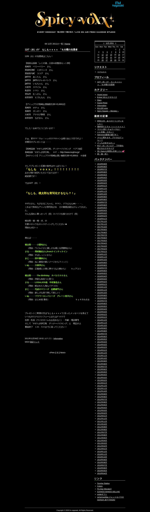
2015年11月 (102, 290)
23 (119, 58)
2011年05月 (102, 438)
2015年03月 (102, 312)
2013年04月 (102, 375)
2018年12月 (102, 189)
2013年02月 (102, 380)
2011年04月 (102, 440)
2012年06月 (102, 402)
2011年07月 (102, 432)
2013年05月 (102, 372)
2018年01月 (102, 219)
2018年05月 (102, 208)
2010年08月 (102, 462)
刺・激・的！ (102, 154)
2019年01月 (102, 186)
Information (58, 338)
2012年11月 (102, 388)
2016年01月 (102, 284)
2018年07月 (102, 202)
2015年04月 (102, 309)
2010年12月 (102, 451)
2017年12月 (102, 221)
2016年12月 (102, 254)
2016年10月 (102, 260)
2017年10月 (102, 227)
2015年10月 (102, 293)
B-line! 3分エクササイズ (107, 97)
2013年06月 (102, 369)
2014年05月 (102, 339)
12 (102, 55)
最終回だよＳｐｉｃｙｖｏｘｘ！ (111, 126)
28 (111, 60)
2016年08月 (102, 265)
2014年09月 (102, 328)
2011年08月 (102, 429)
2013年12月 (102, 353)
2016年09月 (102, 262)
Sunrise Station (103, 483)
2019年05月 (102, 175)
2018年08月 (102, 199)
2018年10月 (102, 194)
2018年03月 (102, 213)
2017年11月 (102, 224)
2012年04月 (102, 408)
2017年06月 (102, 238)
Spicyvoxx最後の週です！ (108, 135)
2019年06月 (102, 172)
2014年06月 (102, 336)
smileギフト (102, 494)
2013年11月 (102, 356)
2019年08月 (102, 167)
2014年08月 (102, 331)
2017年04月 (102, 243)
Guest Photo (102, 103)
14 (111, 55)
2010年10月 (102, 457)
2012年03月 (102, 410)
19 (102, 58)
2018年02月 (102, 216)
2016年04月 (102, 276)
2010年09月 (102, 460)
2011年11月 (102, 421)
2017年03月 (102, 246)
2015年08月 (102, 298)
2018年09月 (102, 197)
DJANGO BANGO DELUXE (108, 492)
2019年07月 (102, 169)
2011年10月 (102, 424)
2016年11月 (102, 257)
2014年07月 (102, 334)
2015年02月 (102, 314)
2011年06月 (102, 435)
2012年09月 (102, 394)
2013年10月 (102, 358)
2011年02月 (102, 446)
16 (119, 55)
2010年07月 (102, 465)
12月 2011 (110, 43)
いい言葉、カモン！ (105, 132)
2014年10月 (102, 325)
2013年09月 (102, 361)
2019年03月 (102, 180)
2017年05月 (102, 241)
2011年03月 (102, 443)
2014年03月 (102, 345)
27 (107, 60)
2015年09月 (102, 295)
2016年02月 (102, 282)
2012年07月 (102, 399)
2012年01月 (102, 416)
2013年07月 (102, 367)
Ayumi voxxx (102, 94)
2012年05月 (102, 405)
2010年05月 (102, 471)
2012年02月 (102, 413)
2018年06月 (102, 205)
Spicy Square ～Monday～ (108, 111)
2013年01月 (102, 383)
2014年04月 (102, 342)
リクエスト (102, 72)
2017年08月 (102, 232)
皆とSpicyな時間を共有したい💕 (110, 151)
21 (111, 58)
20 (107, 58)
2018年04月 (102, 210)
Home (67, 44)
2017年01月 (102, 252)
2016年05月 (102, 273)
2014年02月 (102, 347)
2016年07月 (102, 268)
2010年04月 (102, 473)
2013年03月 (102, 378)
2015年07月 (102, 301)
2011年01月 (102, 449)
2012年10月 (102, 391)
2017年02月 (102, 249)
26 (102, 60)
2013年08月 (102, 364)
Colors (100, 486)
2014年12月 (102, 320)
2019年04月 (102, 178)
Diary (99, 100)
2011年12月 (102, 419)
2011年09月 (102, 427)
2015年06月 (102, 303)
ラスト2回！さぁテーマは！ (109, 129)
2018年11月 (102, 191)
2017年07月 (102, 235)
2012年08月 (102, 397)
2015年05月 (102, 306)
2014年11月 (102, 323)
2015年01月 (102, 317)
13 (107, 55)
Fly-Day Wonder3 (104, 489)
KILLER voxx (102, 108)
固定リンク (34, 342)
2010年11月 (102, 454)
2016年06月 (102, 271)
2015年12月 (102, 287)
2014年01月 (102, 350)
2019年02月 (102, 183)
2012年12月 (102, 386)
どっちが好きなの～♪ (106, 143)
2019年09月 (102, 164)
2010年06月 (102, 468)
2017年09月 (102, 230)
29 (115, 60)
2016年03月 (102, 279)
